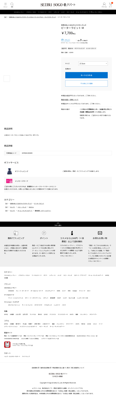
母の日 (40, 314)
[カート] (110, 5)
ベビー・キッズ (70, 13)
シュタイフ (57, 305)
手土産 (24, 324)
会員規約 (34, 368)
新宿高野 (52, 298)
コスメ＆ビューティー (19, 13)
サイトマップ (26, 356)
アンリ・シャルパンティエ (15, 298)
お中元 (107, 275)
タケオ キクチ (38, 305)
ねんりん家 (72, 298)
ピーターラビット (39, 204)
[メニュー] (6, 5)
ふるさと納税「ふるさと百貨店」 (30, 338)
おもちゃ (31, 208)
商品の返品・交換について (70, 100)
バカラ (64, 305)
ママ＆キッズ (48, 305)
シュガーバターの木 (82, 298)
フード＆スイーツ (42, 13)
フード (100, 324)
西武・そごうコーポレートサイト (33, 336)
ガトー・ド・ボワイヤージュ (33, 298)
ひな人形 (18, 314)
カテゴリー (8, 272)
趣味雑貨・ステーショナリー (43, 211)
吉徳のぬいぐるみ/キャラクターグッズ (73, 26)
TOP (5, 18)
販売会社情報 (45, 368)
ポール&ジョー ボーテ (37, 291)
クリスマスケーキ (63, 314)
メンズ (62, 13)
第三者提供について (77, 368)
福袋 (77, 314)
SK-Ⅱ (88, 291)
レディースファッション (11, 326)
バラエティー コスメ (31, 13)
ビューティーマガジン (97, 13)
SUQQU (75, 291)
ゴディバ (45, 298)
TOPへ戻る (58, 225)
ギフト (50, 13)
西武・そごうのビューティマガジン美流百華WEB (59, 336)
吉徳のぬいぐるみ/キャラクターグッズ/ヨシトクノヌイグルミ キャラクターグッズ (32, 18)
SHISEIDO (11, 291)
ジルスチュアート (50, 291)
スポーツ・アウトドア (80, 275)
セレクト (12, 208)
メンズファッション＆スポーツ (28, 326)
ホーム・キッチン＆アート (82, 13)
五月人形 (25, 314)
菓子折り (18, 324)
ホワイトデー (93, 314)
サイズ (67, 64)
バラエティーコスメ (24, 275)
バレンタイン (83, 314)
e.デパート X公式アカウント (49, 338)
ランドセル (33, 314)
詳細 (84, 41)
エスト (64, 291)
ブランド (7, 284)
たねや (59, 298)
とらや (65, 298)
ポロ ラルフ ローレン (14, 305)
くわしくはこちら (66, 256)
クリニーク (82, 291)
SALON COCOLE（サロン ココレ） (86, 336)
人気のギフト (46, 324)
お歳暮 (6, 278)
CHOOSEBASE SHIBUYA (11, 338)
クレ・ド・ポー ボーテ (22, 291)
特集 (5, 311)
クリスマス (53, 314)
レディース (56, 13)
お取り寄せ (37, 324)
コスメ (95, 324)
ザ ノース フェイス (27, 305)
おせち (71, 314)
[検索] (12, 5)
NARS (58, 291)
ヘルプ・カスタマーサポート (12, 356)
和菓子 (30, 324)
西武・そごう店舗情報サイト (12, 336)
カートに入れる (86, 76)
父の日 (46, 314)
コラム (6, 320)
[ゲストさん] (104, 5)
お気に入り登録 (87, 84)
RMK (69, 291)
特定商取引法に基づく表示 (61, 368)
